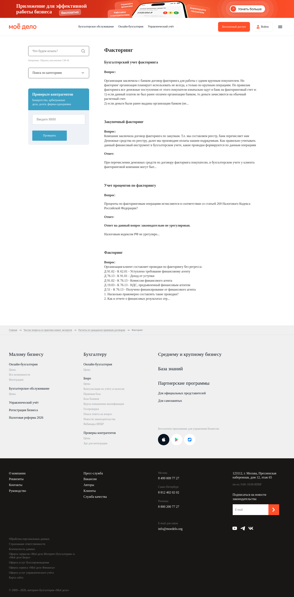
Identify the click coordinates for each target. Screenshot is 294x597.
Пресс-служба (93, 473)
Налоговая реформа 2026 (26, 417)
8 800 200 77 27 (168, 506)
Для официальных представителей (182, 393)
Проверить (49, 135)
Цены (12, 369)
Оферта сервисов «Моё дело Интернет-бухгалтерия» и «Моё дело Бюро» (42, 555)
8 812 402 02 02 (168, 492)
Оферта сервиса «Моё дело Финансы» (32, 567)
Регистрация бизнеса (23, 410)
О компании (17, 473)
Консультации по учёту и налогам (103, 388)
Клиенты (89, 490)
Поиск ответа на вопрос (97, 414)
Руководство (17, 490)
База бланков (91, 398)
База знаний (170, 368)
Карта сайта (16, 577)
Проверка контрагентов (99, 433)
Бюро (87, 378)
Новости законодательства (99, 419)
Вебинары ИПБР (93, 424)
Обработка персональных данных (29, 538)
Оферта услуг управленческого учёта (31, 572)
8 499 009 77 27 (168, 478)
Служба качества (95, 496)
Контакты (15, 485)
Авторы (88, 485)
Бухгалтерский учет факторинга (131, 62)
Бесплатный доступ (234, 26)
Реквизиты (16, 479)
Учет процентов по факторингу (130, 185)
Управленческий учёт (161, 26)
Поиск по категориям (47, 72)
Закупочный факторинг (124, 122)
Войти (265, 26)
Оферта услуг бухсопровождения (29, 562)
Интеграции (16, 379)
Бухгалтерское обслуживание (96, 26)
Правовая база (92, 393)
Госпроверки (91, 409)
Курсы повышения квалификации (103, 403)
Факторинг (113, 253)
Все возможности (19, 374)
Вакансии (90, 479)
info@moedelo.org (170, 529)
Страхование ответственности (27, 544)
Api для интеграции (95, 443)
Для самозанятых (170, 400)
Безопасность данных (22, 549)
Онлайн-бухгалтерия (130, 26)
